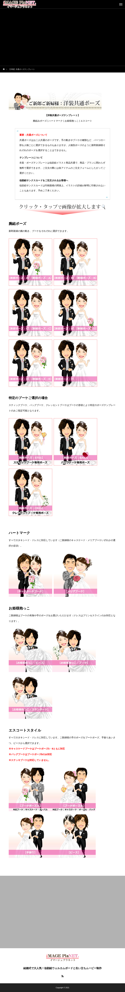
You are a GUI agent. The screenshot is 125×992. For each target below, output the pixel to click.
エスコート (86, 121)
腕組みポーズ (40, 121)
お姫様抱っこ (72, 121)
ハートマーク (56, 121)
